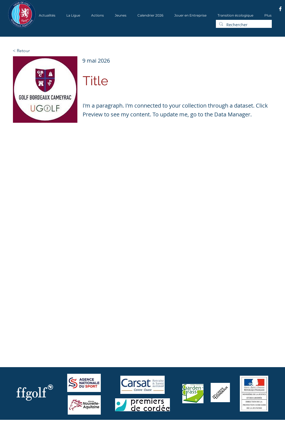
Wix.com (82, 425)
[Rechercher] (243, 25)
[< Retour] (31, 50)
